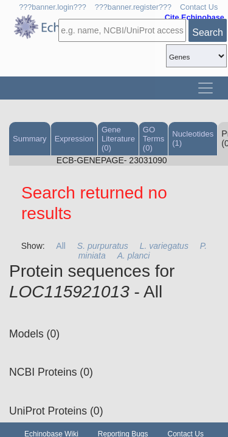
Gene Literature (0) (118, 138)
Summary (30, 138)
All (61, 246)
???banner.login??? (52, 7)
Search (207, 32)
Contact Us (199, 7)
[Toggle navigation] (205, 88)
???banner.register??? (133, 7)
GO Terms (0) (153, 138)
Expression (74, 138)
